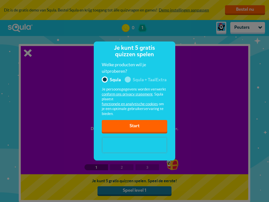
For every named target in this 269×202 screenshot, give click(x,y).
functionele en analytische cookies (130, 104)
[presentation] (134, 145)
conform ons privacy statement (127, 94)
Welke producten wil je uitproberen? (124, 68)
